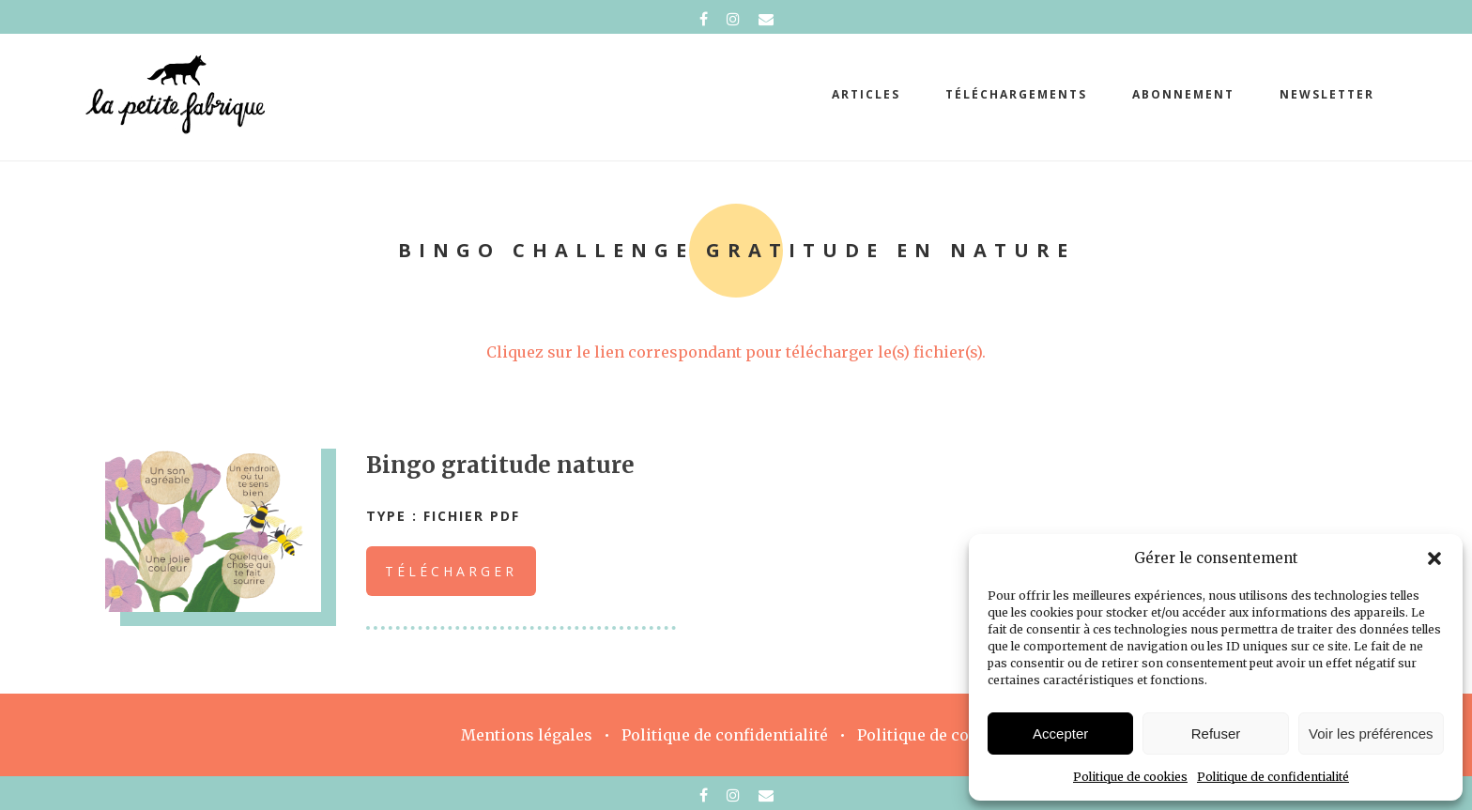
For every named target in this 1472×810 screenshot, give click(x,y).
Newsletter (1327, 94)
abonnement (1183, 94)
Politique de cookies (1130, 777)
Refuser (1216, 733)
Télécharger (451, 571)
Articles (866, 94)
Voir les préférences (1371, 733)
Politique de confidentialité (1273, 777)
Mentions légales (526, 735)
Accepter (1060, 733)
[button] (1434, 558)
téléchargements (1016, 94)
